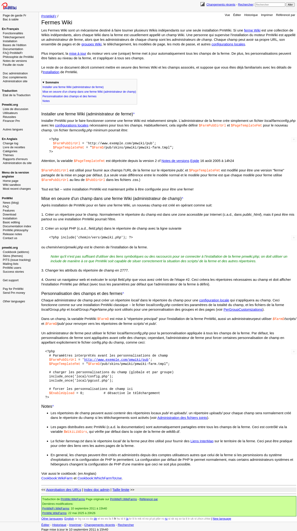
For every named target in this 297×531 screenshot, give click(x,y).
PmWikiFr (48, 16)
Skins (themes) (13, 256)
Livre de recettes (14, 147)
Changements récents (221, 4)
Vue (227, 15)
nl (143, 517)
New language (222, 517)
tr (189, 517)
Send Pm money (14, 292)
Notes (46, 101)
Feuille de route (13, 64)
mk (140, 517)
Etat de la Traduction (16, 95)
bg (79, 517)
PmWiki (7, 198)
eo (102, 517)
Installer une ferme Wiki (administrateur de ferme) (72, 87)
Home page (10, 181)
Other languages (14, 301)
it (124, 517)
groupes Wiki (91, 44)
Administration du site (17, 163)
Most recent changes (17, 188)
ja (127, 517)
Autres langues (13, 129)
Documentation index (17, 226)
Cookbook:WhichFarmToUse (99, 476)
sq (176, 517)
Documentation (13, 49)
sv (180, 517)
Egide (194, 160)
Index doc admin (97, 488)
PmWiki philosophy (15, 230)
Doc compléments (15, 77)
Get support (11, 280)
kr (130, 517)
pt (153, 517)
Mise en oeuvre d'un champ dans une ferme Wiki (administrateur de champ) (89, 91)
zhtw (207, 517)
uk (192, 517)
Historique (251, 15)
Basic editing (11, 222)
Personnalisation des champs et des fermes (69, 96)
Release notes (12, 234)
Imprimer (267, 15)
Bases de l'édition (14, 45)
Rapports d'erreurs (15, 159)
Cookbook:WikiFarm (57, 476)
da (91, 517)
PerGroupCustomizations (243, 308)
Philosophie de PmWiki (18, 57)
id (122, 517)
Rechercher (245, 4)
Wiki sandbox (12, 184)
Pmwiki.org (10, 104)
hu (118, 517)
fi (112, 517)
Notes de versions (15, 61)
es (106, 517)
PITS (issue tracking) (17, 260)
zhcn (200, 517)
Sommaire (52, 82)
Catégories (10, 151)
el (99, 517)
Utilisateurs (10, 113)
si (169, 517)
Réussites (9, 117)
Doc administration (15, 73)
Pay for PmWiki (13, 289)
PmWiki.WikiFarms (73, 497)
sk (172, 517)
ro (162, 517)
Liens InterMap (201, 439)
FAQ (6, 206)
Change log (10, 143)
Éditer (237, 15)
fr (115, 517)
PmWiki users (12, 267)
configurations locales (228, 44)
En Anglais (9, 139)
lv (136, 517)
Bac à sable (11, 19)
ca (83, 517)
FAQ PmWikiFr (13, 53)
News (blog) (11, 202)
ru (166, 517)
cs (87, 517)
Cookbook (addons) (16, 252)
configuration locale (214, 299)
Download (9, 214)
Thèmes (8, 155)
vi (195, 517)
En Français (10, 29)
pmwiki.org (10, 247)
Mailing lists (10, 264)
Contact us (10, 238)
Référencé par (285, 15)
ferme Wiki (252, 30)
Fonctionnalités (13, 33)
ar (76, 517)
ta (183, 517)
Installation (10, 41)
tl (186, 517)
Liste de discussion (15, 109)
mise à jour (77, 53)
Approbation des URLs (63, 488)
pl (150, 517)
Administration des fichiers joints (182, 416)
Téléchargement (14, 37)
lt (133, 517)
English (69, 517)
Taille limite (120, 488)
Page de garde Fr (14, 15)
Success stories (13, 271)
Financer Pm (11, 121)
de (95, 517)
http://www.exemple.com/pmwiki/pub (116, 358)
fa (110, 517)
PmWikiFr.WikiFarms (123, 497)
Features (9, 210)
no (147, 517)
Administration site (15, 81)
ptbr (158, 517)
